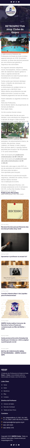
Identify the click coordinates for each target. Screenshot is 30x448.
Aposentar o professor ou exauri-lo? (14, 256)
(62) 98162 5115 (8, 428)
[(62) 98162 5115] (1, 427)
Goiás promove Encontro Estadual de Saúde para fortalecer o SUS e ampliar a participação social (15, 340)
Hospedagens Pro (7, 440)
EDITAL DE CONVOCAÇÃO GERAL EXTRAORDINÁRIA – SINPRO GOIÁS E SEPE (13, 353)
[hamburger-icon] (27, 10)
